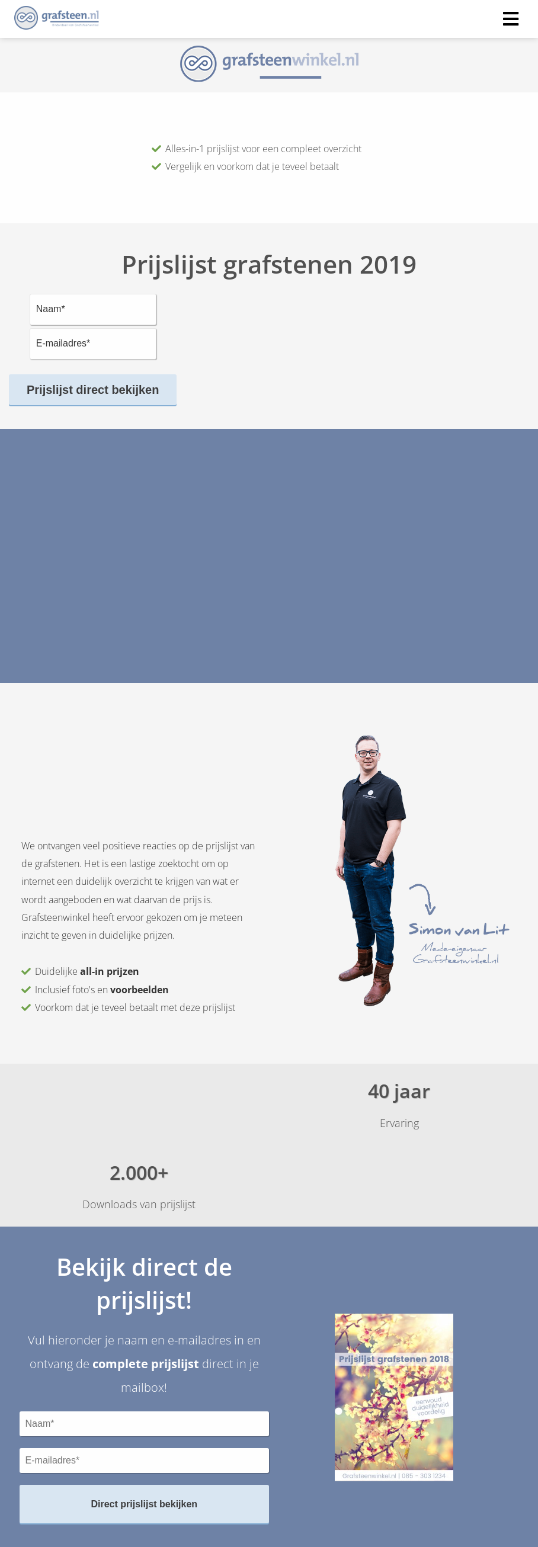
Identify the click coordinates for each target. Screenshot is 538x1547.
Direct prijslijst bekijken (144, 1504)
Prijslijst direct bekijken (93, 389)
